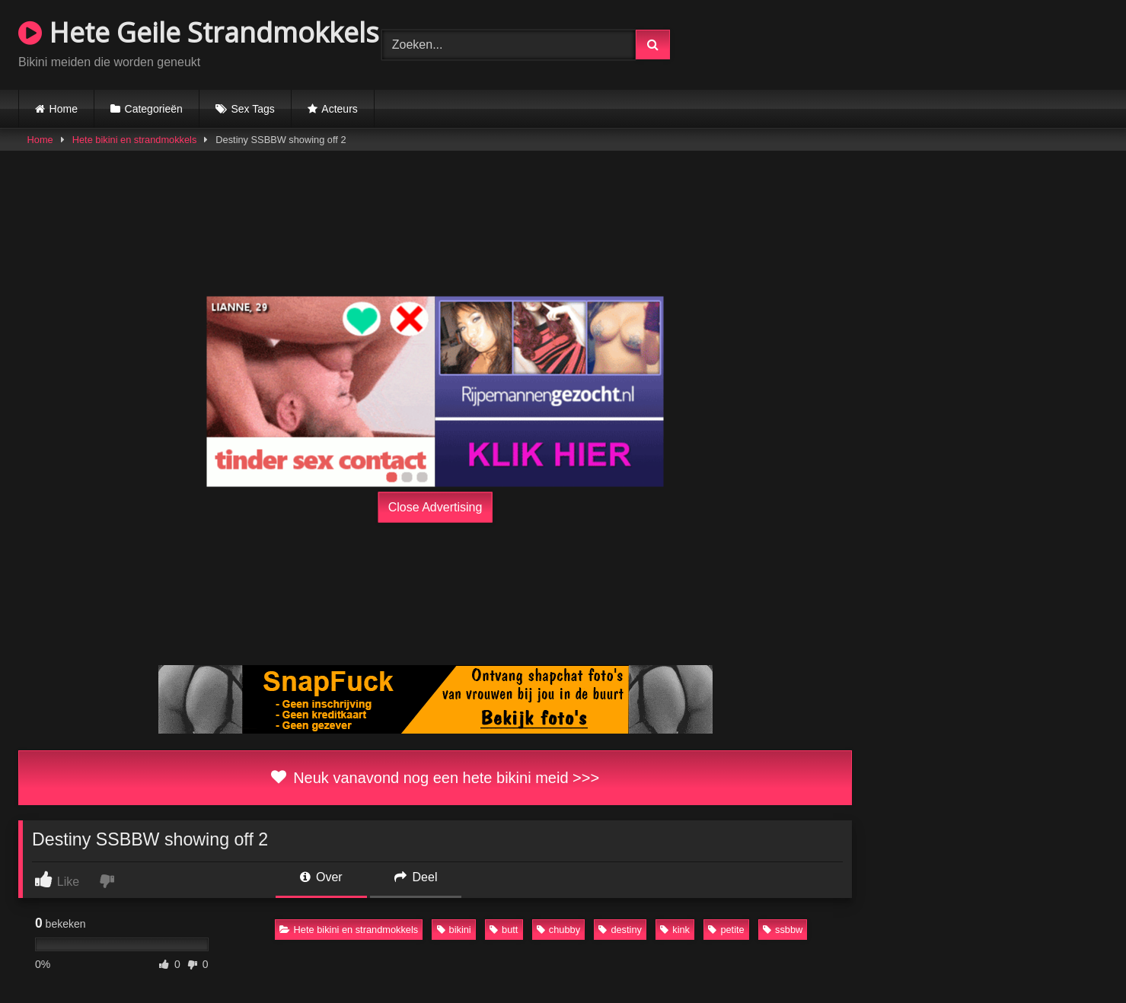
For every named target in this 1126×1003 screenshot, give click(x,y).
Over (321, 877)
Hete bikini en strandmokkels (134, 139)
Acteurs (339, 109)
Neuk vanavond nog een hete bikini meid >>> (435, 777)
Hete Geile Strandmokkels (198, 32)
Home (63, 109)
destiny (620, 929)
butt (504, 929)
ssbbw (782, 929)
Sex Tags (252, 109)
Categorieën (154, 109)
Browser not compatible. (929, 42)
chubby (558, 929)
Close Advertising (435, 506)
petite (726, 929)
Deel (415, 877)
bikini (454, 929)
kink (675, 929)
